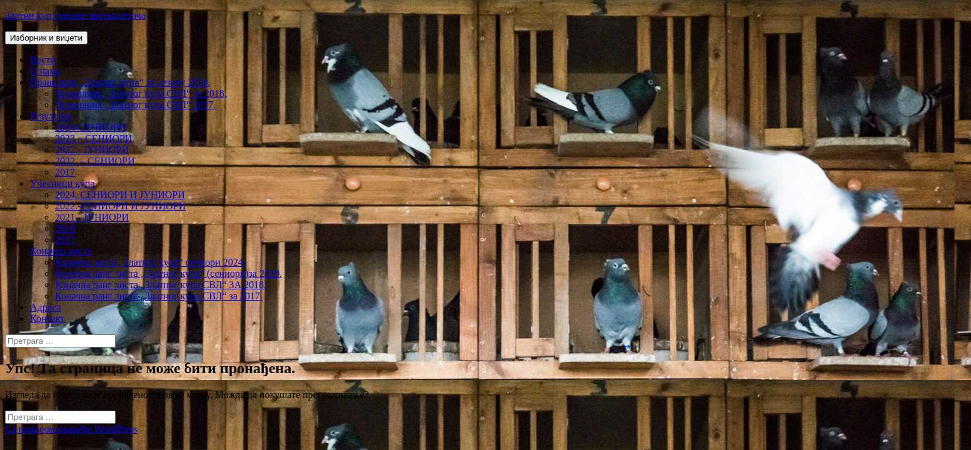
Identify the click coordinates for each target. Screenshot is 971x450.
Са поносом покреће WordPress (71, 429)
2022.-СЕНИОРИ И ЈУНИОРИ (120, 206)
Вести (43, 59)
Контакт (47, 318)
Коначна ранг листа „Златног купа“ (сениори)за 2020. (168, 273)
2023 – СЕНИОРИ (94, 138)
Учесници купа (62, 183)
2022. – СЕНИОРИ (95, 161)
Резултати (51, 116)
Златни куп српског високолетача (75, 15)
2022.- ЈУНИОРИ (92, 149)
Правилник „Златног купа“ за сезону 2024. (120, 82)
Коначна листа (61, 251)
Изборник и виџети (46, 37)
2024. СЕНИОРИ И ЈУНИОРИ (120, 194)
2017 (65, 172)
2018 (65, 228)
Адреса (45, 307)
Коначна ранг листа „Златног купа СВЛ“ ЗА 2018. (160, 284)
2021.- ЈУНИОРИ (92, 217)
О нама (45, 71)
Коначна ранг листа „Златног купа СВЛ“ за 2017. (159, 296)
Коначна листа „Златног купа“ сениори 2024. (150, 262)
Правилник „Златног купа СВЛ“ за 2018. (141, 93)
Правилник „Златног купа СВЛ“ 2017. (135, 104)
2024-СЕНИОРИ (90, 127)
